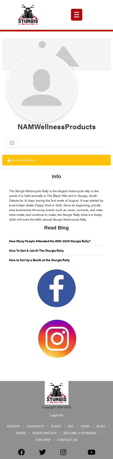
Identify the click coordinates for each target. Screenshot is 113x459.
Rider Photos (44, 433)
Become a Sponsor (79, 433)
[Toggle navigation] (12, 143)
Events (13, 426)
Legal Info (57, 415)
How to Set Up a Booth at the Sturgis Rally (39, 260)
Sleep (56, 426)
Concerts (35, 426)
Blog (101, 426)
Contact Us (67, 440)
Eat (71, 426)
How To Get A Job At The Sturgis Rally (36, 250)
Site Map (42, 440)
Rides (21, 433)
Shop (85, 426)
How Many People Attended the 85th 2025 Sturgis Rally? (49, 241)
